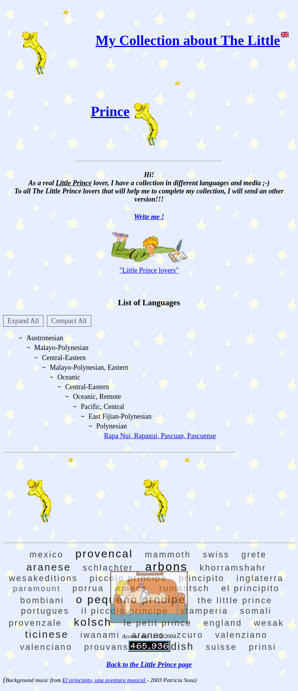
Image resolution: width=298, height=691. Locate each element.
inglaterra (260, 578)
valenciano (46, 647)
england (223, 623)
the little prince (235, 600)
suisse (221, 647)
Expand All (23, 321)
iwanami (100, 635)
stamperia (204, 611)
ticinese (46, 634)
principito (202, 578)
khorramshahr (232, 568)
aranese (48, 567)
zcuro (190, 635)
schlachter (108, 568)
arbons (166, 566)
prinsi (262, 647)
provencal (104, 554)
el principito (250, 588)
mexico (46, 554)
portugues (45, 611)
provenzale (35, 623)
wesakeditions (43, 578)
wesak (269, 623)
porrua (88, 588)
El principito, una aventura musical (104, 680)
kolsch (92, 622)
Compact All (69, 321)
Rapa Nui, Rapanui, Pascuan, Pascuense (160, 436)
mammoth (168, 554)
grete (254, 554)
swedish (171, 646)
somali (256, 611)
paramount (37, 588)
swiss (216, 554)
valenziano (241, 635)
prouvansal (111, 647)
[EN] (281, 35)
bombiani (42, 600)
